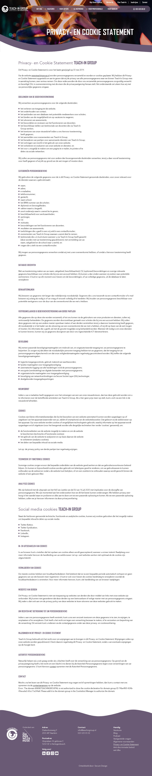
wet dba (39, 9)
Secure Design (101, 766)
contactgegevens (40, 685)
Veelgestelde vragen (122, 739)
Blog (115, 733)
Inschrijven (134, 2)
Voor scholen (112, 9)
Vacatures (50, 9)
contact (53, 666)
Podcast (116, 736)
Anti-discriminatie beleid (123, 747)
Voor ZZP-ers (64, 9)
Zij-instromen (78, 9)
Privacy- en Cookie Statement (126, 744)
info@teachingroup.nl (87, 730)
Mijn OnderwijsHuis (96, 2)
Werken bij (109, 2)
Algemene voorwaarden (123, 741)
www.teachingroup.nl (40, 75)
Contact (144, 2)
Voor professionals (95, 9)
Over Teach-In (122, 2)
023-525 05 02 (139, 9)
